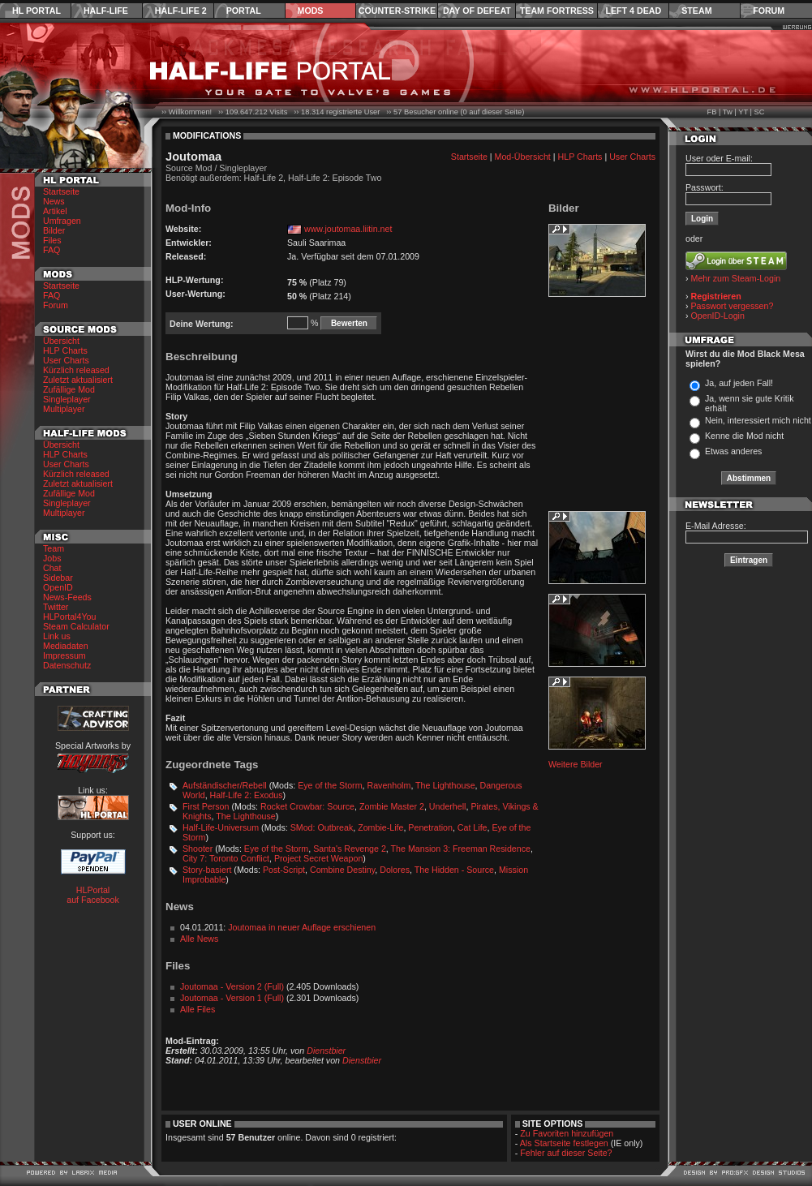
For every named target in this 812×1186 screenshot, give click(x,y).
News (54, 201)
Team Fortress (557, 10)
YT (743, 112)
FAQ (51, 250)
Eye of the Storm (330, 785)
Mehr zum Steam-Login (736, 278)
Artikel (55, 211)
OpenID (58, 587)
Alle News (199, 938)
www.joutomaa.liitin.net (348, 229)
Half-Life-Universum (221, 827)
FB (711, 112)
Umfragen (62, 221)
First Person (206, 806)
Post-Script (284, 869)
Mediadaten (65, 646)
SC (759, 112)
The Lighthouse (445, 785)
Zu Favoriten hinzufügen (566, 1133)
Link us (57, 636)
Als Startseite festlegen (564, 1143)
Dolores (395, 869)
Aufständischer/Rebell (225, 785)
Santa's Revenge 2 (349, 848)
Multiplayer (64, 409)
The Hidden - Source (454, 869)
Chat (52, 568)
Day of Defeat (477, 10)
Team (53, 548)
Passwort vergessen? (732, 306)
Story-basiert (207, 869)
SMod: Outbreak (322, 827)
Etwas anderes (734, 451)
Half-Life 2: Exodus (246, 795)
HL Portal (36, 10)
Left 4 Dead (633, 10)
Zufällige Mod (69, 389)
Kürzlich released (76, 370)
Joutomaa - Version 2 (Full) (232, 986)
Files (52, 240)
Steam (696, 10)
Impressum (64, 655)
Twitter (55, 607)
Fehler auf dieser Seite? (566, 1153)
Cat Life (473, 827)
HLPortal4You (69, 616)
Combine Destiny (342, 869)
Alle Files (197, 1009)
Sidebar (58, 577)
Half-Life (106, 10)
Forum (768, 10)
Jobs (52, 558)
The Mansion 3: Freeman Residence (461, 848)
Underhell (447, 806)
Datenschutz (67, 665)
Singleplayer (67, 399)
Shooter (198, 848)
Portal (243, 10)
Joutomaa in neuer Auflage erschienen (302, 927)
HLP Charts (65, 350)
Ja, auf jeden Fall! (739, 383)
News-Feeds (67, 597)
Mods (311, 10)
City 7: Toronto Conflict (226, 858)
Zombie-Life (380, 827)
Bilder (54, 230)
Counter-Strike (397, 10)
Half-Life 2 (181, 10)
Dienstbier (326, 1050)
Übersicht (61, 341)
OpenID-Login (718, 315)
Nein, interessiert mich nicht (758, 420)
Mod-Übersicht (523, 156)
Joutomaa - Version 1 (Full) (232, 998)
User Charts (66, 360)
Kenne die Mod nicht (744, 435)
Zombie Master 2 (391, 806)
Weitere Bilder (575, 764)
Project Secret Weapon (318, 858)
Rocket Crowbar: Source (307, 806)
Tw (728, 112)
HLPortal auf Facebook (93, 895)
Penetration (430, 827)
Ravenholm (388, 785)
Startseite (61, 191)
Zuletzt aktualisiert (78, 380)
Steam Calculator (76, 626)
